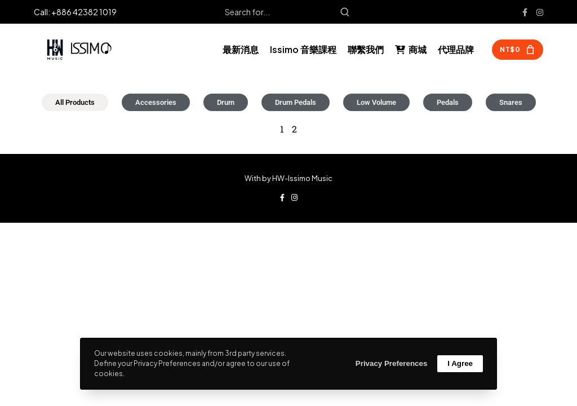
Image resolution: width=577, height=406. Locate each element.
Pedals (448, 102)
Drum (225, 102)
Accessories (155, 102)
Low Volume (376, 102)
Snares (510, 102)
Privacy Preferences (391, 363)
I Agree (460, 363)
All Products (75, 102)
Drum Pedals (295, 102)
